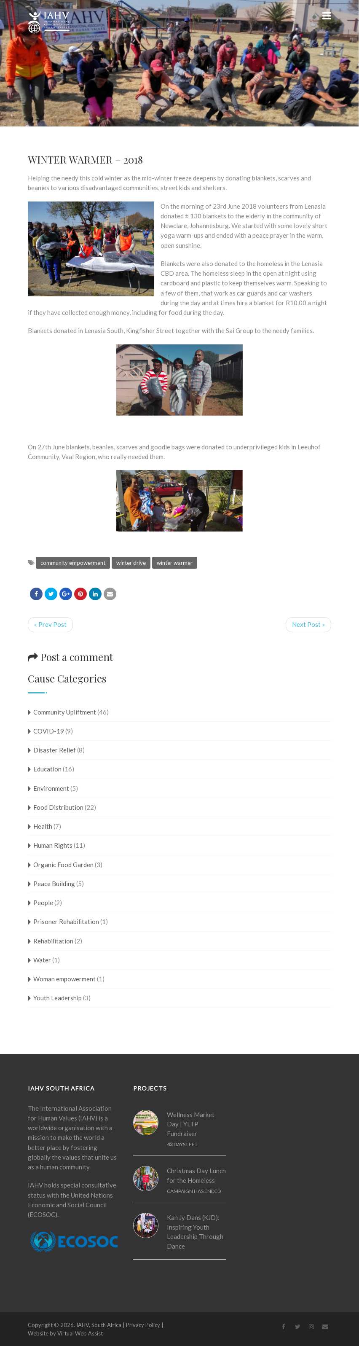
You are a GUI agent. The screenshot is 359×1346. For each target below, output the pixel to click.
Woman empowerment (64, 979)
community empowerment (72, 562)
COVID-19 (48, 731)
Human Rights (52, 845)
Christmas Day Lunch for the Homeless (196, 1175)
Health (42, 826)
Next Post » (308, 624)
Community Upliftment (64, 712)
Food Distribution (58, 807)
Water (42, 960)
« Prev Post (50, 624)
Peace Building (54, 883)
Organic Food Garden (63, 864)
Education (47, 769)
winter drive (131, 562)
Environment (51, 788)
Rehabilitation (53, 941)
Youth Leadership (57, 998)
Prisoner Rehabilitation (66, 921)
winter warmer (175, 562)
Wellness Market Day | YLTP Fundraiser (190, 1124)
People (43, 902)
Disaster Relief (54, 750)
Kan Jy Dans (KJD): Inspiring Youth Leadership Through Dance (195, 1232)
